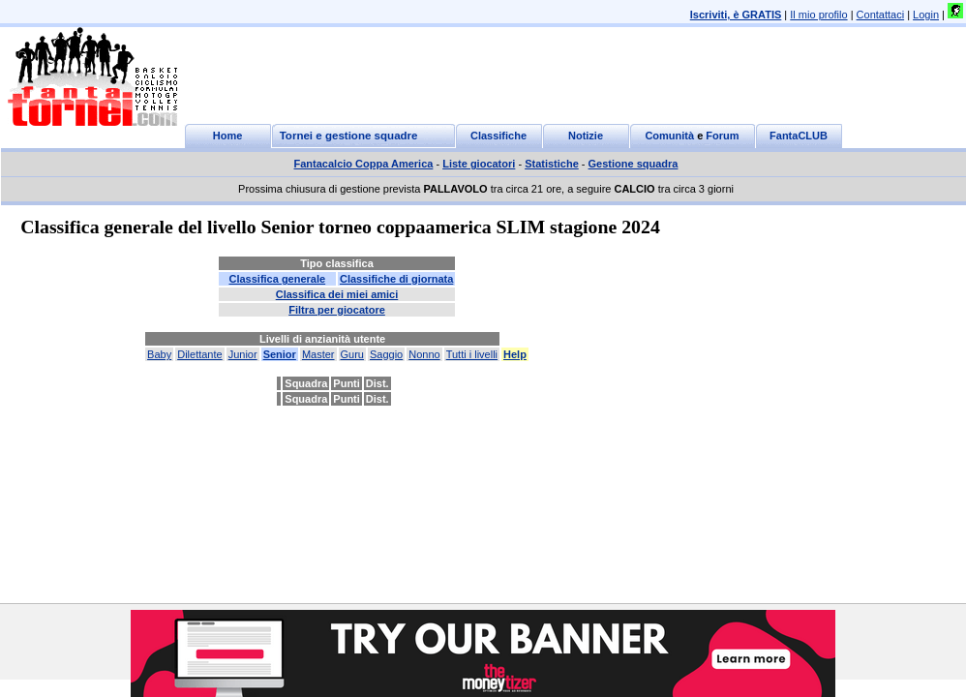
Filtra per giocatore (336, 310)
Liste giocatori (478, 163)
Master (318, 354)
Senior (279, 354)
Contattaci (881, 14)
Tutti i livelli (472, 354)
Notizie (585, 135)
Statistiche (552, 163)
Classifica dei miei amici (337, 294)
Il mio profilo (818, 14)
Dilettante (199, 354)
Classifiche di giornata (396, 279)
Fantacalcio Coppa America (364, 163)
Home (228, 135)
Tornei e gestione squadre (349, 135)
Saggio (386, 354)
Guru (352, 354)
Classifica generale (276, 279)
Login (926, 14)
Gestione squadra (634, 163)
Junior (242, 354)
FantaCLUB (799, 135)
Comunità (669, 135)
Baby (159, 354)
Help (515, 354)
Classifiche (498, 135)
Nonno (423, 354)
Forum (722, 135)
